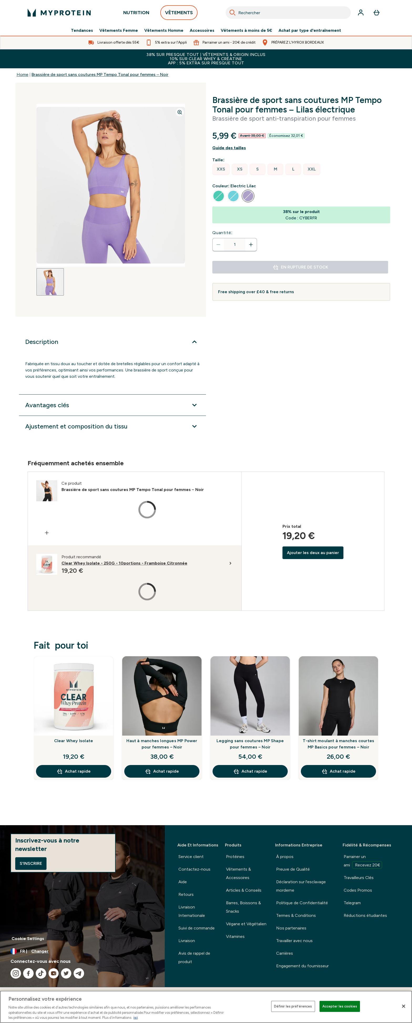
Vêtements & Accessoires (238, 873)
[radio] (221, 169)
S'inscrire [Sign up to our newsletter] (31, 863)
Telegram (352, 902)
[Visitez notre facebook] (28, 973)
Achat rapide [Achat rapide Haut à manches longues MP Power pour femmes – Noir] (162, 771)
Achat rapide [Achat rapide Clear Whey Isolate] (73, 771)
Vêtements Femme (118, 30)
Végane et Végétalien (246, 923)
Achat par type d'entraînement (310, 30)
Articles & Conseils (243, 890)
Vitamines (235, 936)
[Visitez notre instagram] (16, 973)
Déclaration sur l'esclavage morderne (301, 886)
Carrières (284, 953)
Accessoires (202, 30)
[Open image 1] (50, 282)
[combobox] (288, 12)
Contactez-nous (194, 869)
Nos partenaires (291, 928)
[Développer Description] (112, 341)
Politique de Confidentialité (302, 902)
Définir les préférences (293, 1006)
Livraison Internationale (191, 911)
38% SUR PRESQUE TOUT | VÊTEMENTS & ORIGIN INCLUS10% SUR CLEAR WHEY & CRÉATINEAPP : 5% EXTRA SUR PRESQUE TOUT (205, 58)
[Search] (232, 12)
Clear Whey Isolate (73, 740)
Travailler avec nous (294, 940)
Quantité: (222, 232)
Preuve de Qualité (293, 869)
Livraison (186, 940)
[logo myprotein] (59, 12)
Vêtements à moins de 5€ (246, 30)
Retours (186, 894)
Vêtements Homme (163, 30)
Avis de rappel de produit (194, 957)
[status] (234, 244)
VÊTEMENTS (179, 14)
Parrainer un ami (363, 861)
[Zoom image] (180, 112)
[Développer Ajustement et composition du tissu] (112, 426)
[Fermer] (403, 1006)
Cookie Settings (28, 938)
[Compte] (361, 12)
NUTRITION (136, 14)
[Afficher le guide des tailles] (301, 148)
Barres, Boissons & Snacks (243, 907)
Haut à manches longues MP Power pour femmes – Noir (161, 744)
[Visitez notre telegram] (79, 973)
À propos (284, 856)
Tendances (82, 30)
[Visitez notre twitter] (66, 973)
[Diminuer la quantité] (218, 244)
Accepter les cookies (339, 1006)
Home (22, 74)
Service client (191, 856)
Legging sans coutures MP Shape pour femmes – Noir (250, 744)
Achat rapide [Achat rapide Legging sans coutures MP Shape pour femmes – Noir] (250, 771)
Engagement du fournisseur (302, 965)
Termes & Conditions (296, 915)
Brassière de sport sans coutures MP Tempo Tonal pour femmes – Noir (100, 74)
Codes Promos (358, 890)
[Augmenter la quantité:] (251, 244)
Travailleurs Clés (359, 877)
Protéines (235, 856)
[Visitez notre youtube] (53, 973)
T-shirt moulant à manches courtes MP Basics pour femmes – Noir (338, 744)
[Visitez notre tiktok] (41, 973)
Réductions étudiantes (365, 915)
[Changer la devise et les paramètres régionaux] (82, 951)
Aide (182, 881)
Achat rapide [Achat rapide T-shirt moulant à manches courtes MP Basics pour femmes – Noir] (338, 771)
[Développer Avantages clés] (112, 405)
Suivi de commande (196, 928)
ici (135, 1018)
